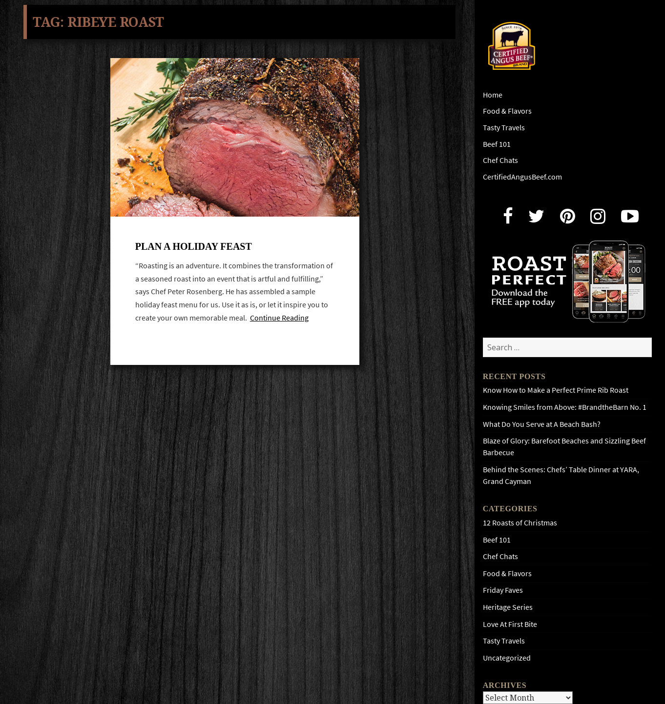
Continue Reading (279, 319)
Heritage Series (508, 607)
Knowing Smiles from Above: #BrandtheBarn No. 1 (564, 407)
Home (492, 95)
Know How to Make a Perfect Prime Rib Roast (555, 390)
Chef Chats (500, 160)
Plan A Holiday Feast (193, 247)
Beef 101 (497, 144)
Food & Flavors (507, 111)
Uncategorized (507, 658)
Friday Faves (503, 590)
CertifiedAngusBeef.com (522, 177)
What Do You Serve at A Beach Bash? (542, 424)
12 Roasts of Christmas (520, 523)
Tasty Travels (504, 127)
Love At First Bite (510, 624)
